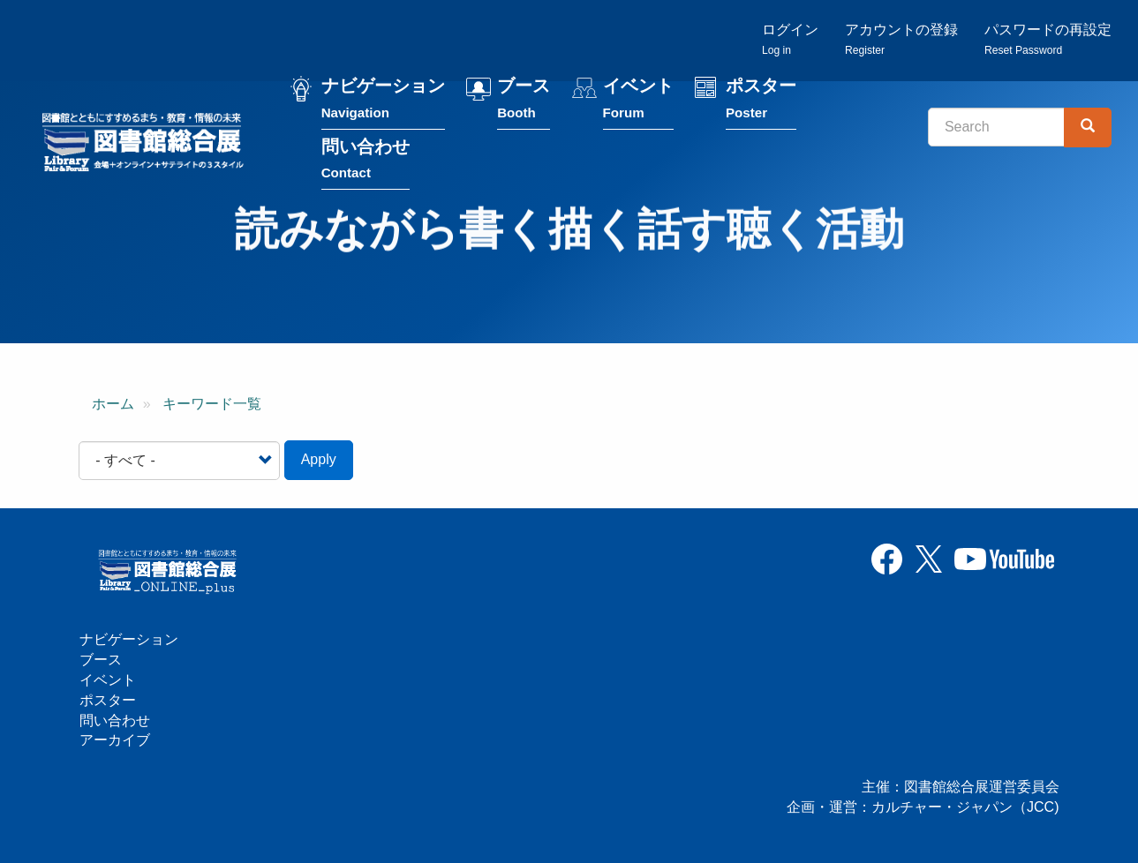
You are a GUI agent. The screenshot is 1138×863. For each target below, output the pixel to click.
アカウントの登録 (901, 40)
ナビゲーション (386, 104)
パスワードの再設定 (1048, 40)
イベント (642, 104)
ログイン (790, 40)
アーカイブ (114, 739)
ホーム (113, 404)
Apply (318, 461)
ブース (527, 104)
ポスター (764, 104)
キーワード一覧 (211, 404)
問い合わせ (369, 164)
